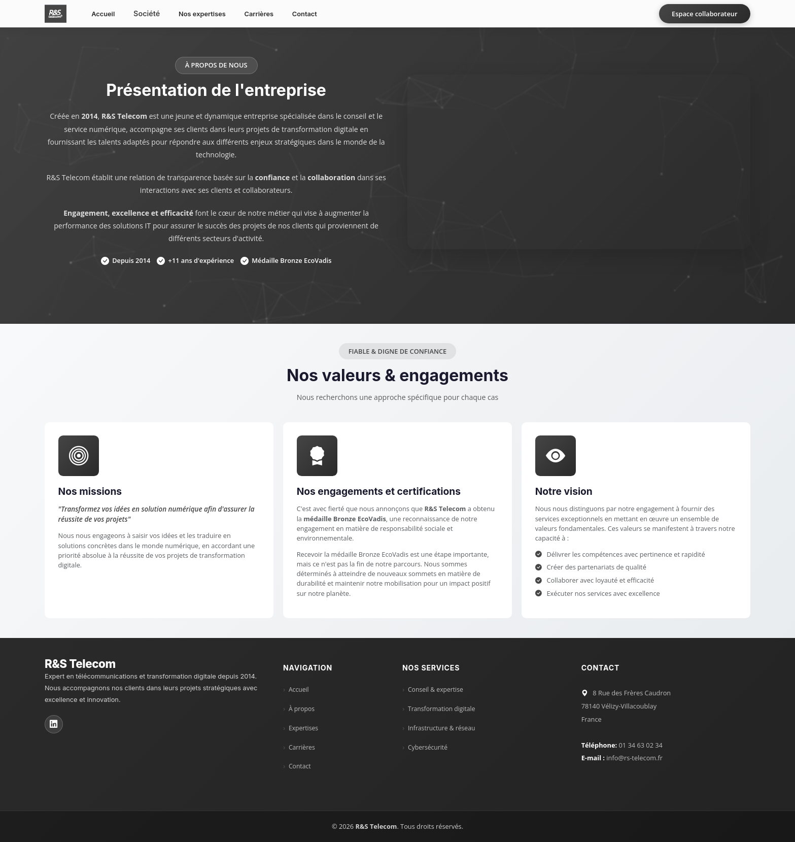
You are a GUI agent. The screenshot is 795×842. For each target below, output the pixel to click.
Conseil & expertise (435, 690)
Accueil (103, 14)
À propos (302, 709)
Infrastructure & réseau (441, 728)
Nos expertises (202, 14)
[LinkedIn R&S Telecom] (54, 724)
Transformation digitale (441, 709)
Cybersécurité (427, 748)
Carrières (259, 14)
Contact (304, 14)
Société (146, 13)
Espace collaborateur (704, 13)
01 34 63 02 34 (640, 745)
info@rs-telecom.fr (634, 757)
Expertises (303, 728)
